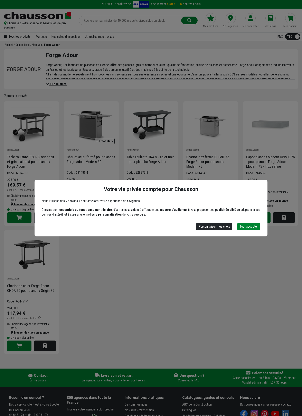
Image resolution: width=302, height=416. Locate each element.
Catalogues (189, 410)
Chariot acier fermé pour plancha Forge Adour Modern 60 (91, 159)
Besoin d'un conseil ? (26, 397)
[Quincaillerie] (23, 44)
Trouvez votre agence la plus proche (90, 409)
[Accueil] (8, 44)
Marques (41, 37)
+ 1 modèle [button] (104, 141)
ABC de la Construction (197, 404)
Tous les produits (17, 36)
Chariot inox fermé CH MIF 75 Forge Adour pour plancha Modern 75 (207, 162)
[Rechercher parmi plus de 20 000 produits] (130, 20)
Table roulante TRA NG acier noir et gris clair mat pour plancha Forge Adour (30, 162)
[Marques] (37, 44)
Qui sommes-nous (136, 404)
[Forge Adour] (52, 44)
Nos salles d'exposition (66, 37)
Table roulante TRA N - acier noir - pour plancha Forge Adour (150, 159)
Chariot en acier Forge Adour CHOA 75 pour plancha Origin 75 (30, 288)
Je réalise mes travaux (99, 37)
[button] (39, 25)
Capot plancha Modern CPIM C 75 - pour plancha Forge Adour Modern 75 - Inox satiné (270, 162)
